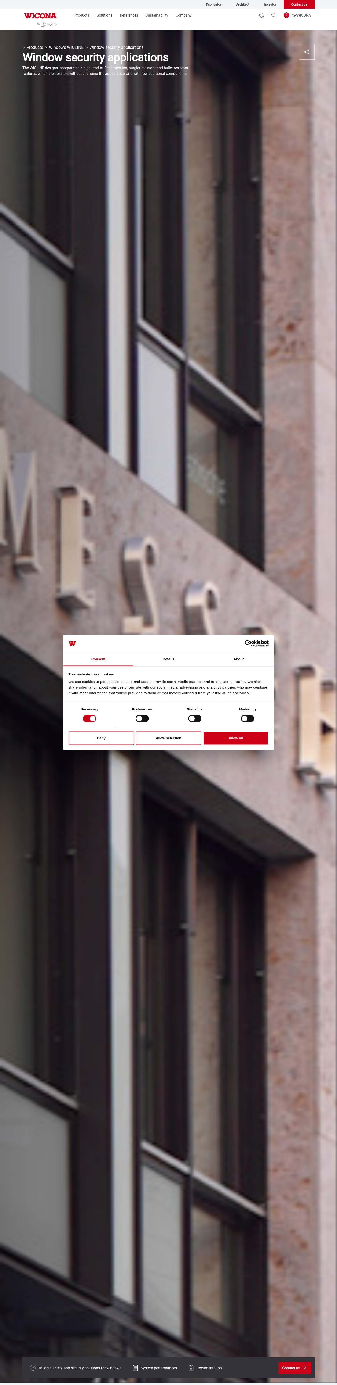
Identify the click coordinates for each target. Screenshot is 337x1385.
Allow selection (168, 738)
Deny (101, 738)
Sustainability (157, 15)
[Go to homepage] (40, 19)
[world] (262, 15)
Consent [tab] (98, 659)
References (129, 15)
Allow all (236, 738)
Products (81, 15)
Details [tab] (168, 659)
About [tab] (239, 659)
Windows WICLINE (66, 47)
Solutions (104, 15)
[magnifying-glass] (274, 15)
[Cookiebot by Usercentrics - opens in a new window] (248, 643)
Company (184, 15)
